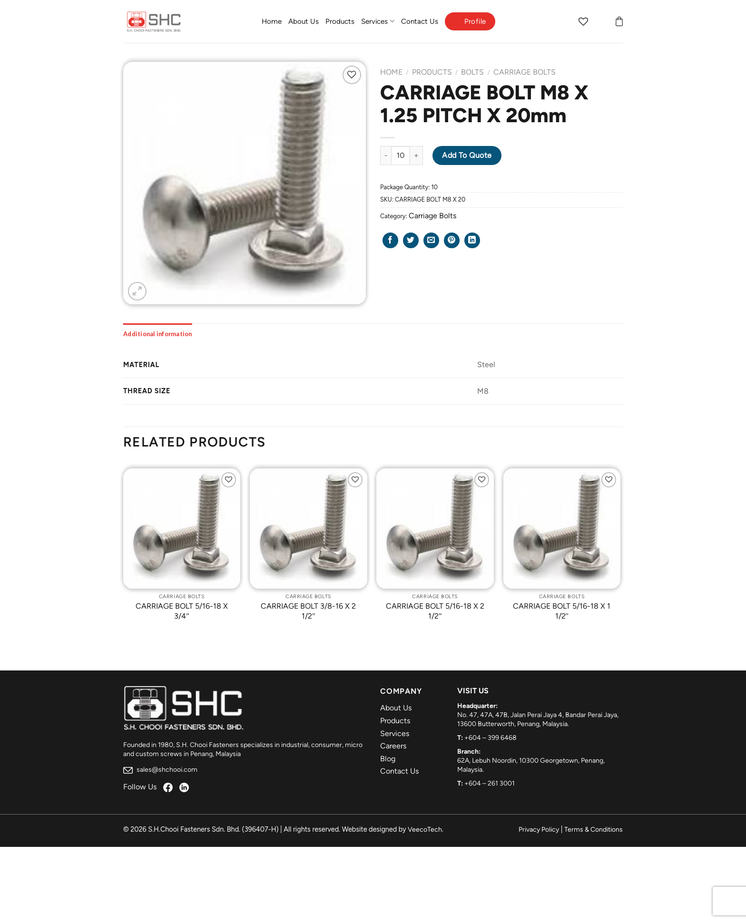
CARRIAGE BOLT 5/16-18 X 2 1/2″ (435, 611)
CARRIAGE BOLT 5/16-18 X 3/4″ (182, 611)
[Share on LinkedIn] (472, 240)
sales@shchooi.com (160, 770)
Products (339, 21)
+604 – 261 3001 (489, 783)
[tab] (157, 333)
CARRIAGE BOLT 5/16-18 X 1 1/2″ (561, 611)
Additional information (157, 334)
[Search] (565, 21)
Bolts (472, 72)
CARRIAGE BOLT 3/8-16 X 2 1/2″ (308, 611)
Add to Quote (467, 155)
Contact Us (419, 21)
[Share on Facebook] (390, 240)
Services (377, 21)
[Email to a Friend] (431, 240)
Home (272, 21)
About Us (303, 21)
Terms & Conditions (593, 829)
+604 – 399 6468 (490, 738)
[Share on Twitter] (411, 240)
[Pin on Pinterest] (452, 240)
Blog (387, 758)
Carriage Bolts (524, 72)
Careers (393, 745)
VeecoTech (425, 829)
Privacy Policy (539, 829)
